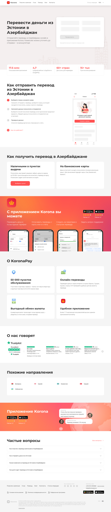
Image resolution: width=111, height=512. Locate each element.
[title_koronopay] (12, 2)
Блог (46, 2)
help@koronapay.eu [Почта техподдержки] (91, 488)
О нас (34, 2)
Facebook (68, 486)
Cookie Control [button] (22, 508)
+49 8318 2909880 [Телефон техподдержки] (91, 486)
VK (74, 486)
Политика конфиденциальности (37, 492)
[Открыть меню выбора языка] (101, 3)
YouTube (65, 486)
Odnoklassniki (77, 486)
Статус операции (92, 2)
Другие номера (101, 486)
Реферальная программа (57, 492)
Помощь (40, 2)
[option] (31, 102)
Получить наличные (25, 2)
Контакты (52, 2)
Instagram (71, 486)
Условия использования (16, 492)
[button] (55, 449)
